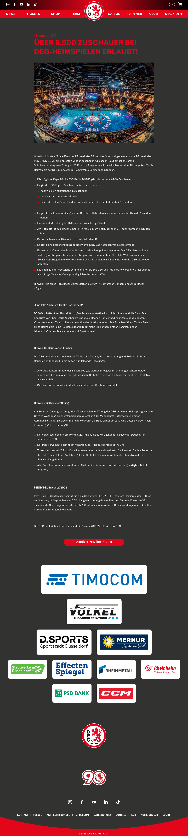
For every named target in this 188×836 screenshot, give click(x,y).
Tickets (33, 14)
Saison (114, 14)
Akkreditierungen (58, 814)
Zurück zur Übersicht (94, 542)
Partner (135, 14)
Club (153, 14)
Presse (37, 814)
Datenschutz (102, 814)
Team (75, 14)
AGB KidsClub (149, 814)
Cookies (121, 814)
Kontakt (22, 814)
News (11, 14)
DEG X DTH (173, 14)
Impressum (82, 814)
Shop (55, 14)
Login (166, 814)
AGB (133, 814)
